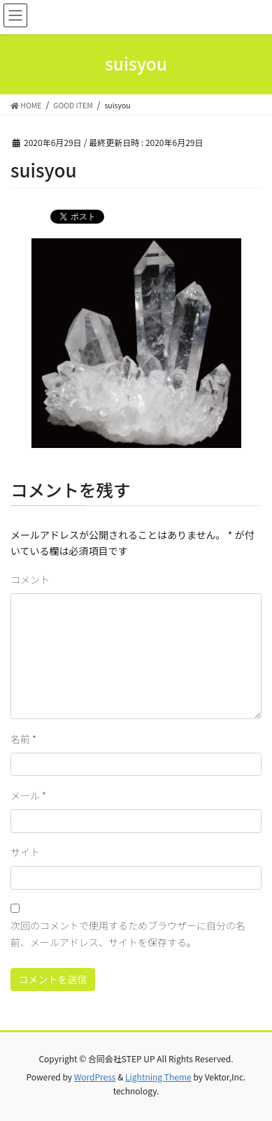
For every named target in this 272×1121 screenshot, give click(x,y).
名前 (23, 739)
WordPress (95, 1077)
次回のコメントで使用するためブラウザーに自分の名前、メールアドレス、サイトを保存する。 (127, 933)
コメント (30, 579)
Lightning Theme (158, 1077)
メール (28, 795)
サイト (25, 852)
